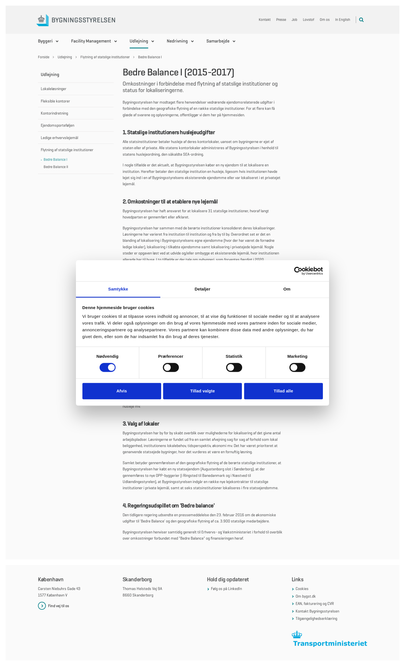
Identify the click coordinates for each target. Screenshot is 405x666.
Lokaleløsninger (53, 88)
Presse (281, 19)
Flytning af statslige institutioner (67, 149)
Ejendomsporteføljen (57, 125)
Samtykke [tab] (118, 289)
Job (294, 19)
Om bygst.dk (306, 596)
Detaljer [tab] (202, 289)
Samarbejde (218, 41)
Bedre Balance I (55, 159)
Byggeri (45, 41)
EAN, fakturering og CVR (315, 603)
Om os (325, 19)
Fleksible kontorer (55, 101)
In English (342, 19)
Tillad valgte (202, 390)
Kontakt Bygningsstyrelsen (317, 611)
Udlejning (139, 41)
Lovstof (308, 19)
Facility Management (91, 41)
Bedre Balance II (56, 166)
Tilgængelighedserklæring (316, 618)
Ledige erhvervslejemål (59, 137)
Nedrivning (177, 41)
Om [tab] (286, 289)
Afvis (121, 390)
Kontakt (265, 19)
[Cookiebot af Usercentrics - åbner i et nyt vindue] (298, 271)
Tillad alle (283, 390)
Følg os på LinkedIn (226, 588)
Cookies (302, 588)
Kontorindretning (54, 113)
